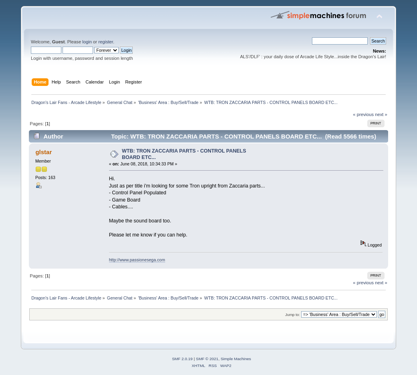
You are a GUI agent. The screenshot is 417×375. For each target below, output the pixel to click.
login (87, 41)
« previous (363, 114)
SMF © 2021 (207, 359)
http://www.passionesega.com (137, 259)
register (105, 41)
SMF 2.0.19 (182, 359)
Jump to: (292, 314)
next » (381, 114)
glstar (43, 152)
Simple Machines (236, 359)
